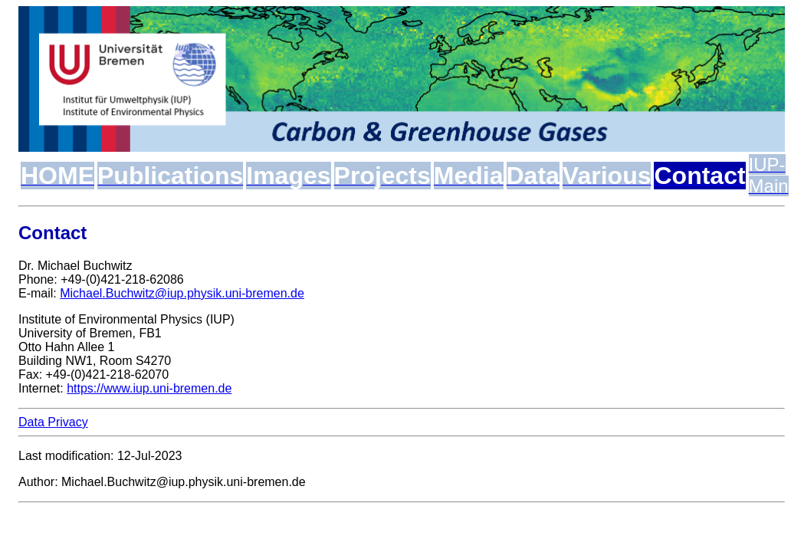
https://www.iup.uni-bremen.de (149, 388)
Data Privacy (53, 422)
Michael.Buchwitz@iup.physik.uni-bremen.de (182, 293)
